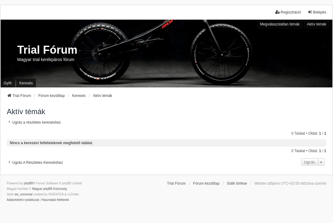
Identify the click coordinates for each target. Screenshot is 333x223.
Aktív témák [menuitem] (316, 24)
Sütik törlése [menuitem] (237, 183)
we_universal (23, 194)
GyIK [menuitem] (8, 83)
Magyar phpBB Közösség (49, 188)
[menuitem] (23, 200)
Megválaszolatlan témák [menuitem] (280, 24)
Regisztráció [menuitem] (288, 12)
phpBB (28, 183)
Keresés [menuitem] (26, 83)
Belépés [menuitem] (317, 12)
